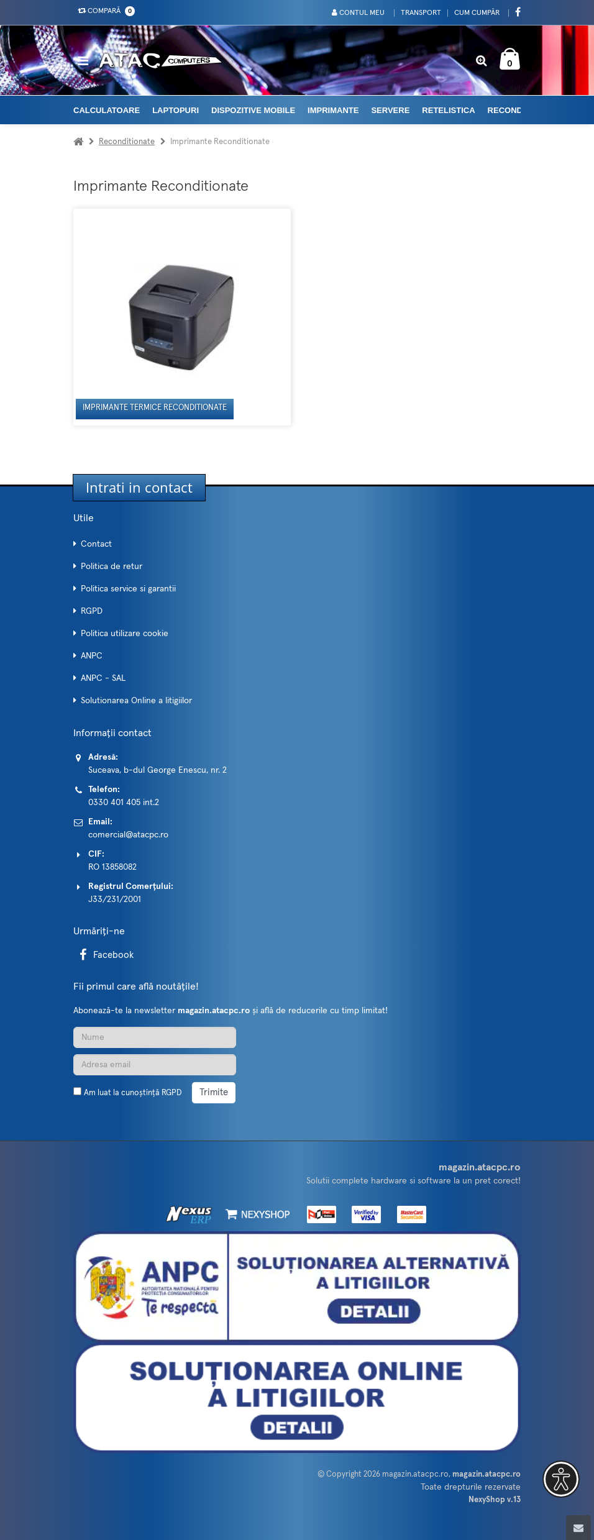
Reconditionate (127, 142)
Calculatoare (106, 110)
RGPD (92, 611)
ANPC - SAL (103, 678)
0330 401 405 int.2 (123, 802)
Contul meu (358, 13)
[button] (561, 1479)
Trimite (213, 1092)
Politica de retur (111, 566)
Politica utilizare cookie (124, 633)
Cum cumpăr (477, 13)
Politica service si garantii (128, 589)
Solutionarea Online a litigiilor (136, 700)
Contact (96, 544)
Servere (390, 110)
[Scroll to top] (578, 1527)
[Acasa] (78, 142)
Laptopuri (175, 110)
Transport (421, 13)
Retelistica (448, 110)
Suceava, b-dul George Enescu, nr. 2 (157, 770)
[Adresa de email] (154, 1064)
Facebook (104, 955)
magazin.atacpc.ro (415, 1474)
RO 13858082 (112, 867)
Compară (104, 11)
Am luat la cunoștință (132, 1093)
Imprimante (333, 110)
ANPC (92, 656)
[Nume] (154, 1037)
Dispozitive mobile (253, 110)
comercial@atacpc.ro (128, 835)
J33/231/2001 (114, 899)
